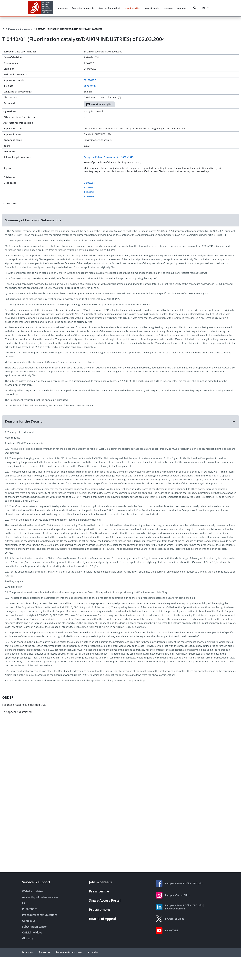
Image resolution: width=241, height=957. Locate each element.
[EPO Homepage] (40, 8)
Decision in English (99, 104)
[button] (120, 220)
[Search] (195, 8)
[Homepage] (3, 29)
